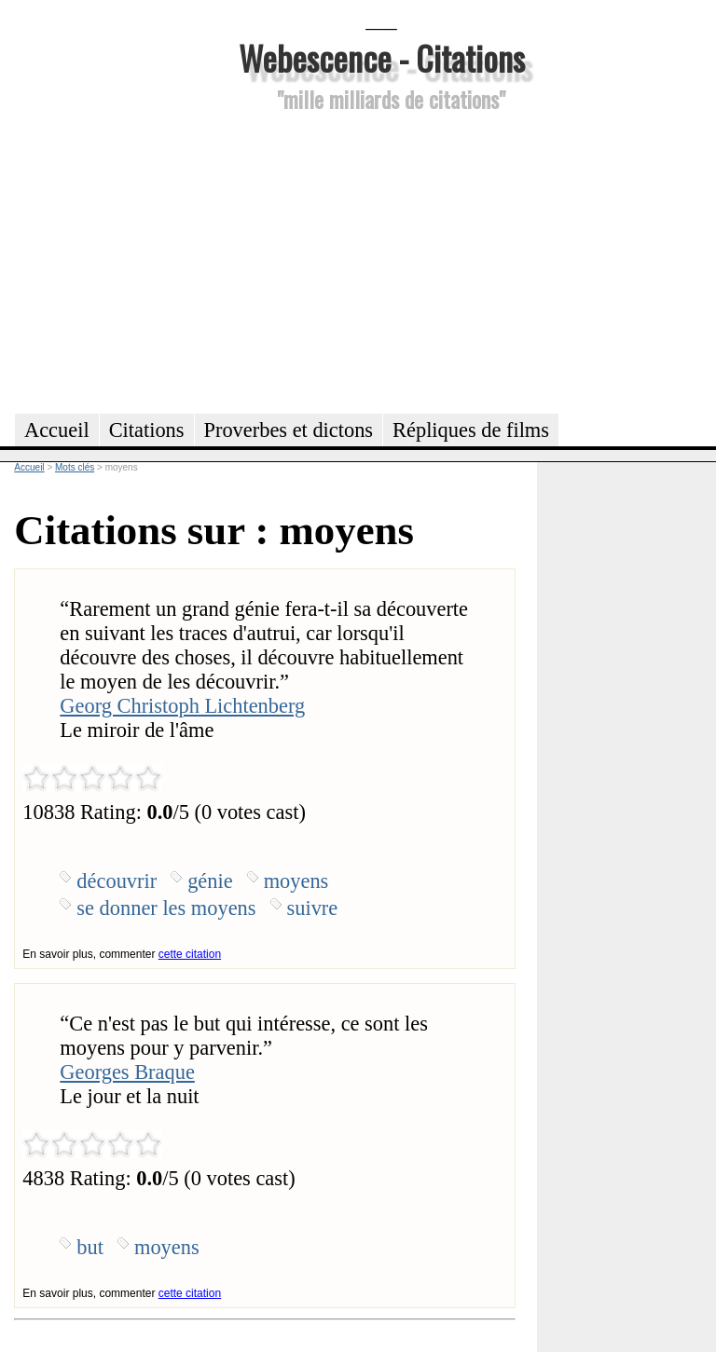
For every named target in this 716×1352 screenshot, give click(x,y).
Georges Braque (127, 1072)
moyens (296, 881)
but (89, 1247)
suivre (312, 908)
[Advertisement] (381, 260)
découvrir (116, 881)
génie (210, 881)
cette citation (189, 954)
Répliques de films (470, 430)
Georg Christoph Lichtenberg (182, 705)
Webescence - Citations (382, 57)
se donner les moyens (165, 908)
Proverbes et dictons (289, 430)
